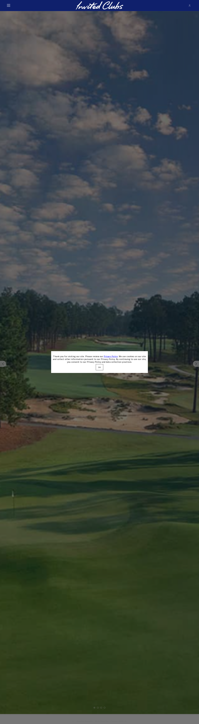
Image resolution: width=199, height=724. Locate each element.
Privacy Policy (111, 356)
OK (99, 367)
